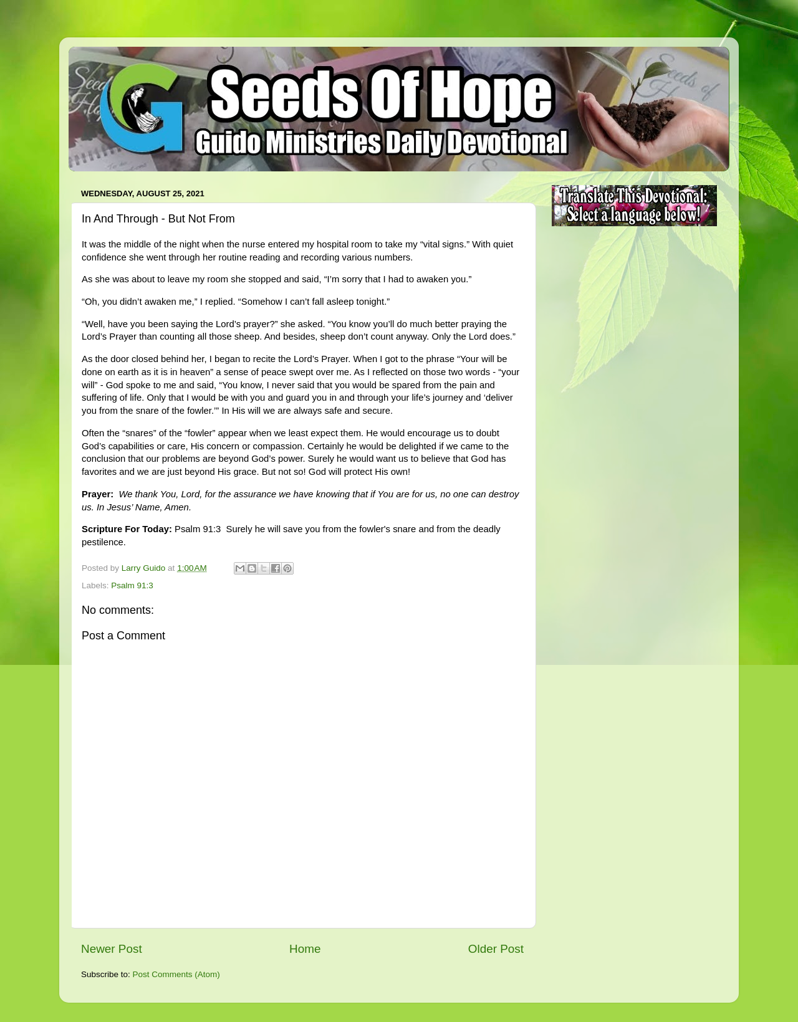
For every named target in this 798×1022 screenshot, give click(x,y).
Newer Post (111, 948)
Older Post (496, 948)
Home (304, 948)
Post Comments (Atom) (176, 974)
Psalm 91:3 (132, 585)
